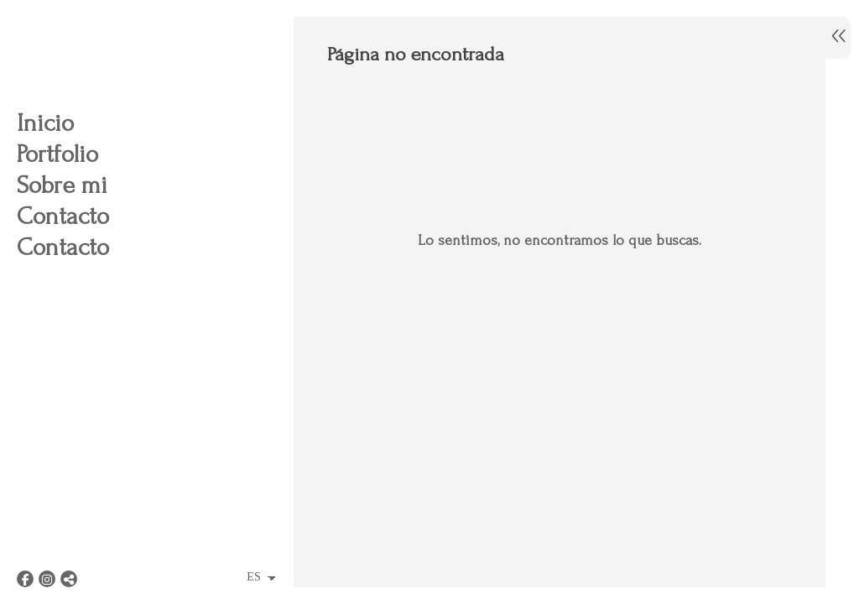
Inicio (45, 123)
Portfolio (57, 154)
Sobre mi (62, 185)
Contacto (63, 216)
